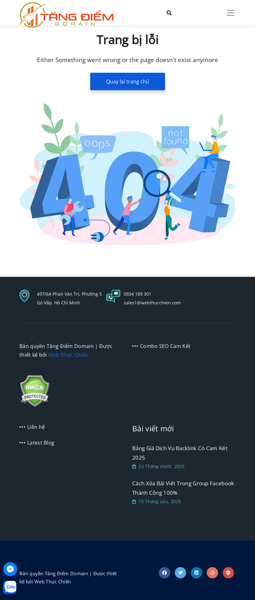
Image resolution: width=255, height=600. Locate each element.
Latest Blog (40, 442)
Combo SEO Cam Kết (165, 346)
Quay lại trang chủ (127, 81)
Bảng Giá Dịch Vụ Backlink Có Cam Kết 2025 (179, 453)
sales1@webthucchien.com (152, 303)
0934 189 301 (137, 294)
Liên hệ (36, 427)
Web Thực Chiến (68, 354)
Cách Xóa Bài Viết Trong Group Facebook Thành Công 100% (183, 488)
